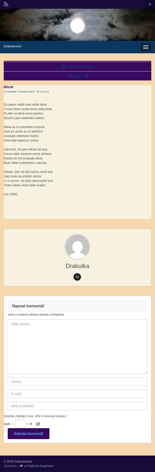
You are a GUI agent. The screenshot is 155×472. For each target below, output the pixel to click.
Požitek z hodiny (80, 67)
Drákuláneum (12, 46)
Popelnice (75, 76)
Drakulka (11, 91)
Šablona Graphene (40, 466)
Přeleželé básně (27, 91)
